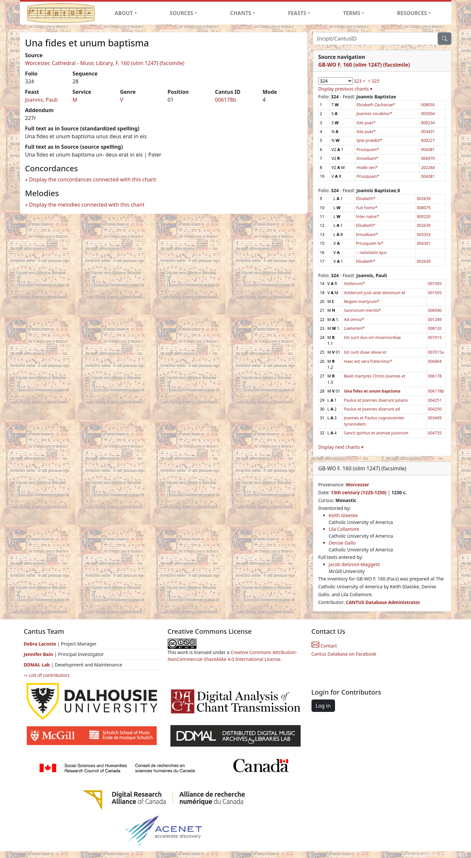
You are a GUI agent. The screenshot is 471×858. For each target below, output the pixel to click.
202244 (428, 167)
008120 (435, 328)
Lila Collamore (344, 529)
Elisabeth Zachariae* (376, 105)
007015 (435, 337)
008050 (428, 105)
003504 (428, 113)
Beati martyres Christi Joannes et (374, 376)
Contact (324, 646)
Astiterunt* (354, 283)
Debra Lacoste (40, 644)
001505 (435, 283)
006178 (435, 376)
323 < (359, 81)
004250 (435, 409)
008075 (423, 207)
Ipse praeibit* (369, 140)
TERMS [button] (351, 13)
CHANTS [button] (240, 13)
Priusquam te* (369, 243)
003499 (435, 418)
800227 (428, 140)
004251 (435, 400)
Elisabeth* (365, 198)
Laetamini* (354, 328)
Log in (323, 705)
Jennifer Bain (39, 654)
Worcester (357, 484)
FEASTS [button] (297, 13)
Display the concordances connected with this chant (92, 179)
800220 (423, 216)
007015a (436, 352)
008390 (435, 310)
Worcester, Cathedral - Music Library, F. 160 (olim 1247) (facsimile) (105, 63)
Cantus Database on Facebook (344, 654)
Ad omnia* (354, 319)
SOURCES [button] (181, 13)
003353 (423, 234)
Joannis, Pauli (41, 99)
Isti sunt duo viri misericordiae (372, 337)
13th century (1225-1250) (359, 492)
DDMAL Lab (37, 665)
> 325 (373, 81)
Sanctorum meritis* (362, 310)
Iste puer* (366, 123)
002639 (423, 198)
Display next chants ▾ (340, 447)
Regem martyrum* (361, 301)
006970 (428, 158)
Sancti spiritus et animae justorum (376, 433)
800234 (428, 123)
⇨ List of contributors (47, 675)
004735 (435, 433)
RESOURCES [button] (412, 13)
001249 (435, 319)
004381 (428, 149)
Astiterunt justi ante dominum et (374, 292)
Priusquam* (368, 149)
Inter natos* (367, 216)
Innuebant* (367, 158)
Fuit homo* (366, 207)
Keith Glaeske (343, 515)
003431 (428, 131)
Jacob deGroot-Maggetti (354, 564)
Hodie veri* (367, 167)
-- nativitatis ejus (371, 252)
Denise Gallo (342, 543)
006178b (225, 99)
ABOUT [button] (124, 13)
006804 (435, 361)
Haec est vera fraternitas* (368, 361)
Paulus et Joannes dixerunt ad (372, 409)
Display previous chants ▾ (345, 89)
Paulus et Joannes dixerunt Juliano (376, 400)
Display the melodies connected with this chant (86, 204)
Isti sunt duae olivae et (365, 352)
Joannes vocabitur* (375, 113)
